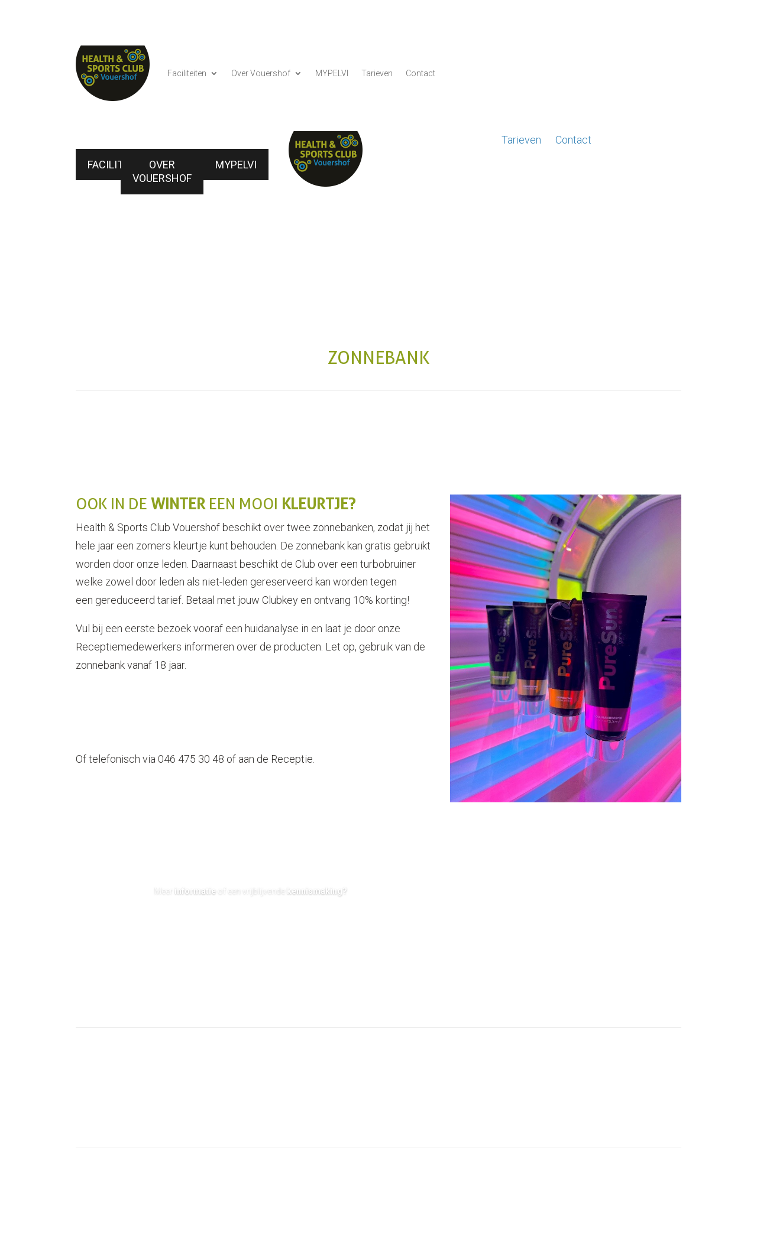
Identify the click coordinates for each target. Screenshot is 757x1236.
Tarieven (377, 73)
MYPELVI (331, 73)
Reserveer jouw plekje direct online (182, 698)
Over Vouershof (260, 73)
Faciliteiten (186, 73)
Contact (420, 73)
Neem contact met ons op (250, 926)
